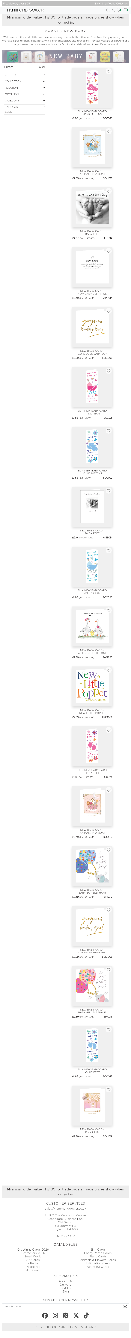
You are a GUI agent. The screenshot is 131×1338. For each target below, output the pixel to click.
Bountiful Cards (98, 1266)
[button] (24, 76)
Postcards (33, 1266)
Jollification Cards (98, 1263)
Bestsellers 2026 (33, 1253)
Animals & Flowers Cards (98, 1260)
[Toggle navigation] (4, 10)
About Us (65, 1281)
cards (53, 31)
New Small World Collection (111, 3)
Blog (65, 1291)
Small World (33, 1256)
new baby (75, 31)
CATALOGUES (65, 1244)
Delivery (65, 1284)
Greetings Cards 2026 (33, 1249)
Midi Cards (33, 1270)
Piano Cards (98, 1256)
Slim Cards (98, 1249)
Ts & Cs (65, 1288)
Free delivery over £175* (17, 3)
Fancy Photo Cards (98, 1253)
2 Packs (33, 1263)
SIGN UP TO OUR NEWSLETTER (65, 1300)
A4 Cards (33, 1260)
